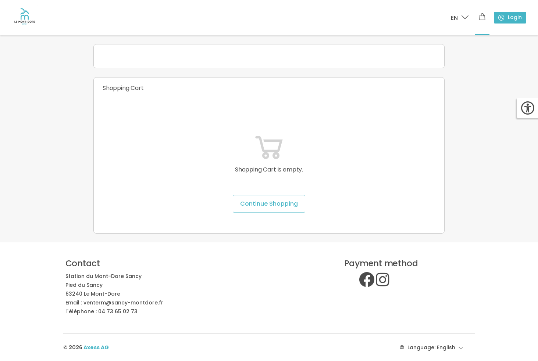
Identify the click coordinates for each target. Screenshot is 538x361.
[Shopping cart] (482, 17)
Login (510, 17)
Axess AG (96, 347)
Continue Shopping (269, 203)
